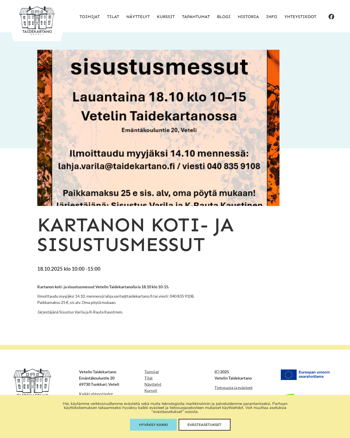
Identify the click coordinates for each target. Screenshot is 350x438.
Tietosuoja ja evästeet (234, 387)
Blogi (224, 16)
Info (271, 16)
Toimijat (89, 16)
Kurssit (166, 16)
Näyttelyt (138, 16)
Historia (248, 16)
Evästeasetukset (205, 424)
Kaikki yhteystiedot (96, 393)
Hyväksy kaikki (153, 424)
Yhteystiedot (300, 16)
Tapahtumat (196, 16)
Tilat (113, 16)
